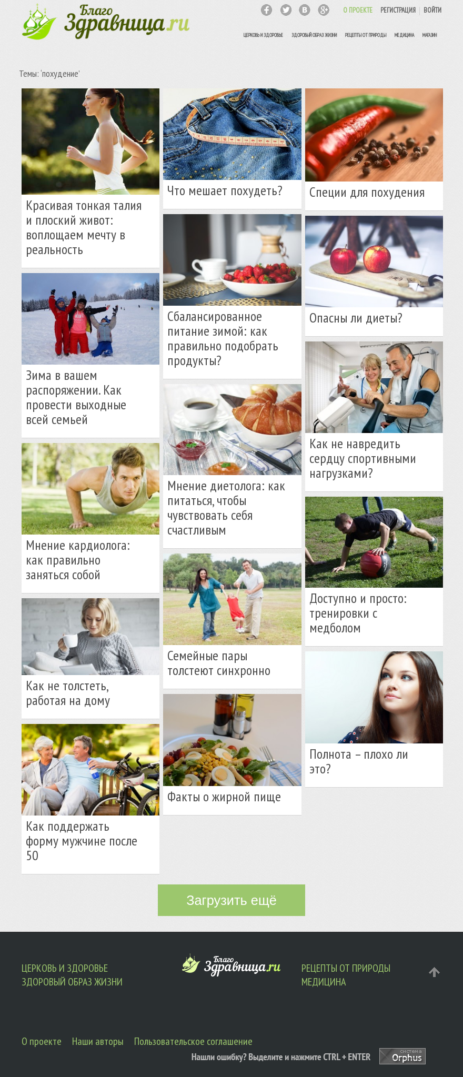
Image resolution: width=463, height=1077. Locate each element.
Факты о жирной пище (224, 796)
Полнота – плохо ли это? (358, 761)
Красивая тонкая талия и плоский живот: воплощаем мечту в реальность (84, 227)
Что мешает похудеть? (225, 190)
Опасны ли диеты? (355, 317)
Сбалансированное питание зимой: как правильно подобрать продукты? (222, 338)
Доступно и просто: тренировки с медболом (358, 612)
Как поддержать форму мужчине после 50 (81, 840)
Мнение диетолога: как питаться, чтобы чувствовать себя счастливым (226, 507)
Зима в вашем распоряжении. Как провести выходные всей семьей (76, 397)
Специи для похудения (367, 191)
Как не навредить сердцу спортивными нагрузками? (362, 458)
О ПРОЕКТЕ (358, 10)
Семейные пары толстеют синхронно (218, 663)
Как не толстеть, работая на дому (68, 693)
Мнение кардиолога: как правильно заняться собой (78, 559)
